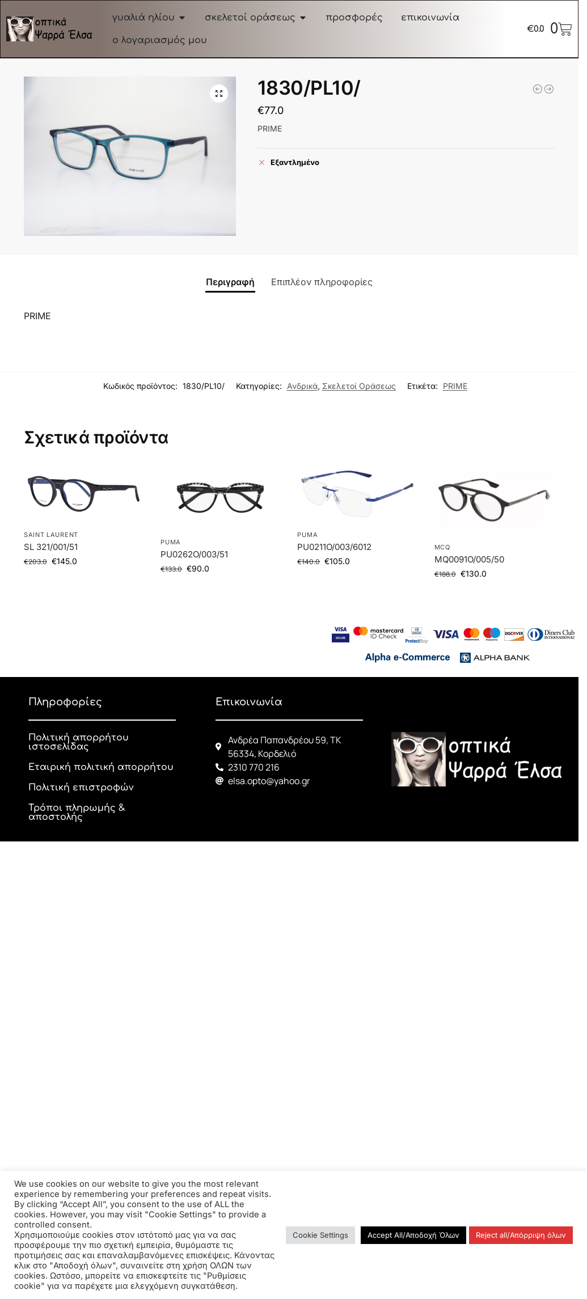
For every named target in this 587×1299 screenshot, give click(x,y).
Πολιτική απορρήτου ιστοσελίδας (78, 742)
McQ (442, 547)
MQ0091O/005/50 (469, 559)
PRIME (455, 386)
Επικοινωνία (249, 702)
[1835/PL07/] (549, 89)
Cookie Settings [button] (320, 1234)
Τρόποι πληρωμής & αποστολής (76, 812)
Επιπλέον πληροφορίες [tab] (322, 281)
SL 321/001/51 (51, 546)
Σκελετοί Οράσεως (359, 386)
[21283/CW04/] (537, 89)
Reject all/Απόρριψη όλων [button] (521, 1234)
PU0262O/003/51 (194, 554)
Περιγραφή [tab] (230, 281)
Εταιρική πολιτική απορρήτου (101, 767)
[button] (219, 93)
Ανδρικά (302, 386)
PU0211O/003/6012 (334, 546)
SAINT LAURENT (51, 535)
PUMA (171, 542)
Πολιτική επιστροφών (80, 787)
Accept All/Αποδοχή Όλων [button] (413, 1234)
